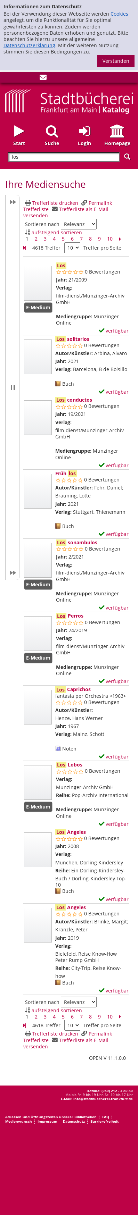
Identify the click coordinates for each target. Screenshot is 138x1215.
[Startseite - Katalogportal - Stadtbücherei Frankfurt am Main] (69, 101)
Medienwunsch (18, 1121)
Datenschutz (74, 1121)
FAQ (105, 1116)
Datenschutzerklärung (29, 45)
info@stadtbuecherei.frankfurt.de (103, 1098)
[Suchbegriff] (64, 157)
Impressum (47, 1121)
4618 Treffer (46, 247)
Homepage (117, 143)
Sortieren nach (42, 224)
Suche (52, 143)
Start (19, 143)
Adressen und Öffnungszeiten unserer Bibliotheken (51, 1116)
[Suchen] (127, 156)
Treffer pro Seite (102, 248)
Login (84, 143)
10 (110, 238)
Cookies (119, 13)
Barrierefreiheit (104, 1121)
